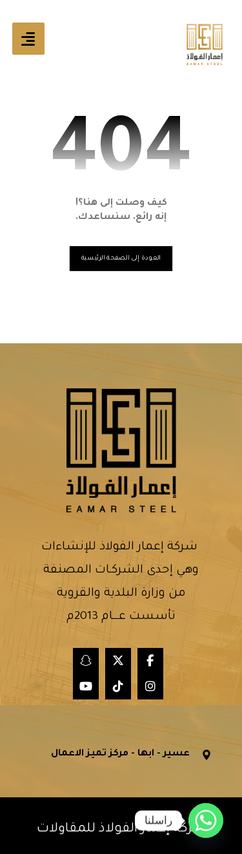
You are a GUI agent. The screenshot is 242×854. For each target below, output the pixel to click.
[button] (28, 39)
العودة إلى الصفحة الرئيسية (121, 257)
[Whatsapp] (205, 820)
